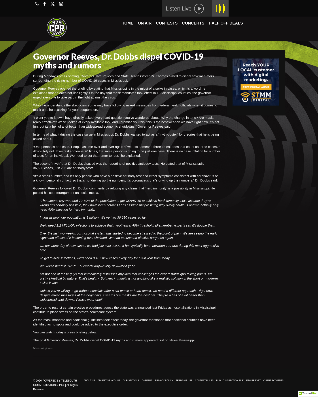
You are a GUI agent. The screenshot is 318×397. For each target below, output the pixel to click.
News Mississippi (182, 340)
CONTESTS (167, 23)
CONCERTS (193, 23)
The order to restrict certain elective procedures (67, 307)
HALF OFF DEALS (226, 23)
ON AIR (144, 23)
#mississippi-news (44, 348)
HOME (127, 23)
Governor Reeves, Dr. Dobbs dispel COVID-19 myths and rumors (95, 340)
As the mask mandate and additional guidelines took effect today (80, 320)
